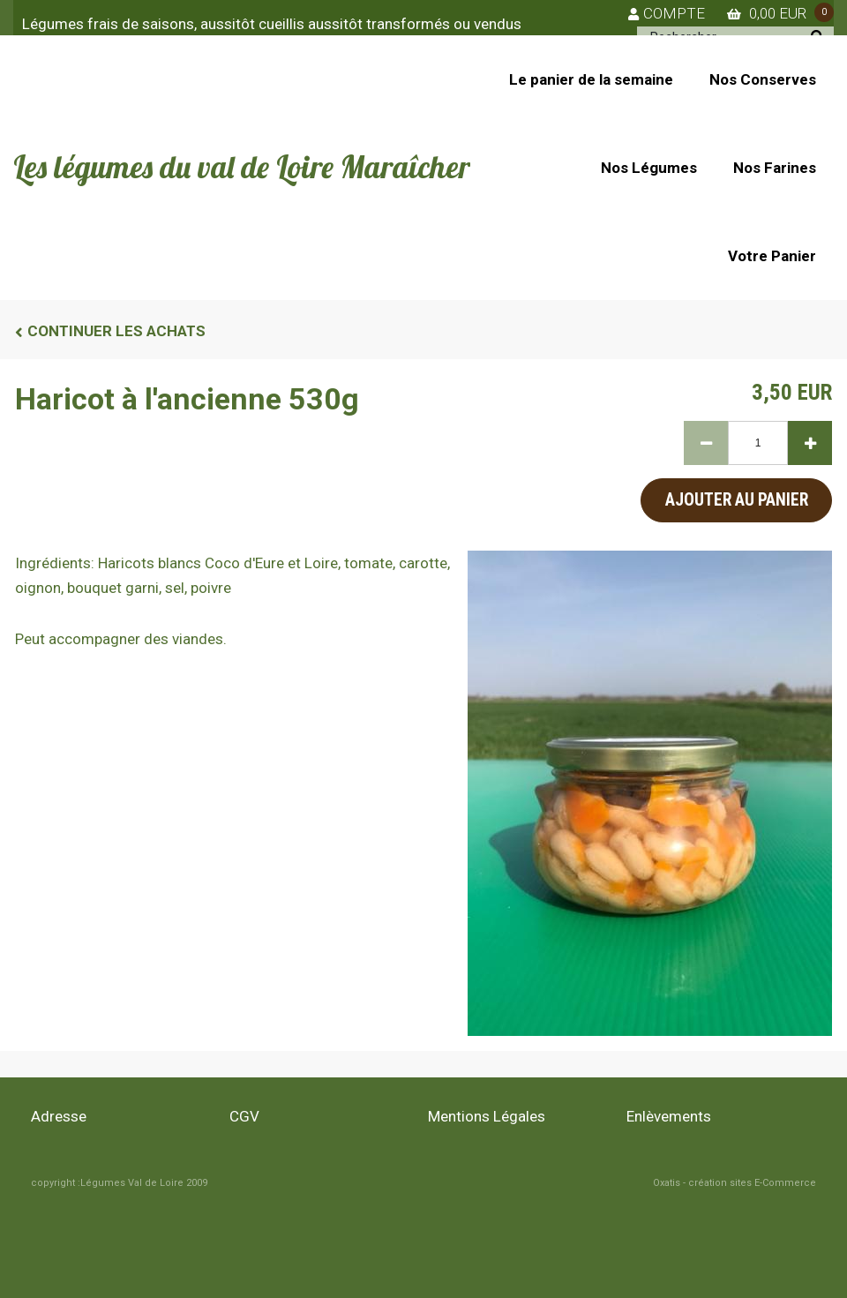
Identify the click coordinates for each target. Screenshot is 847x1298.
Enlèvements (668, 1116)
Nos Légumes (649, 167)
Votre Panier (772, 256)
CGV (244, 1116)
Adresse (58, 1116)
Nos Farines (774, 167)
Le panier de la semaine (591, 79)
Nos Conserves (762, 79)
